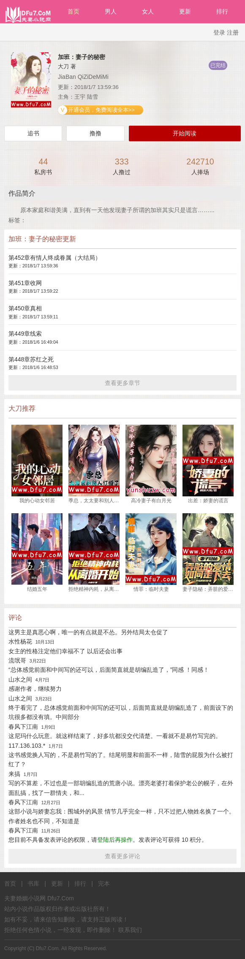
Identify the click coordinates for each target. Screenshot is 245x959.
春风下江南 (23, 726)
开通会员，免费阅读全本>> (100, 110)
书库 (33, 883)
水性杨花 (20, 641)
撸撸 (95, 133)
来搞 (14, 773)
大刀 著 (67, 66)
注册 (233, 32)
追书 (33, 133)
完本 (104, 883)
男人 (111, 11)
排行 (222, 11)
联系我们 (130, 930)
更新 (185, 11)
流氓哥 (17, 660)
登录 (219, 32)
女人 (148, 11)
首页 (73, 11)
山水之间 (20, 679)
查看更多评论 (122, 856)
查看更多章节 (122, 383)
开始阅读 (184, 133)
